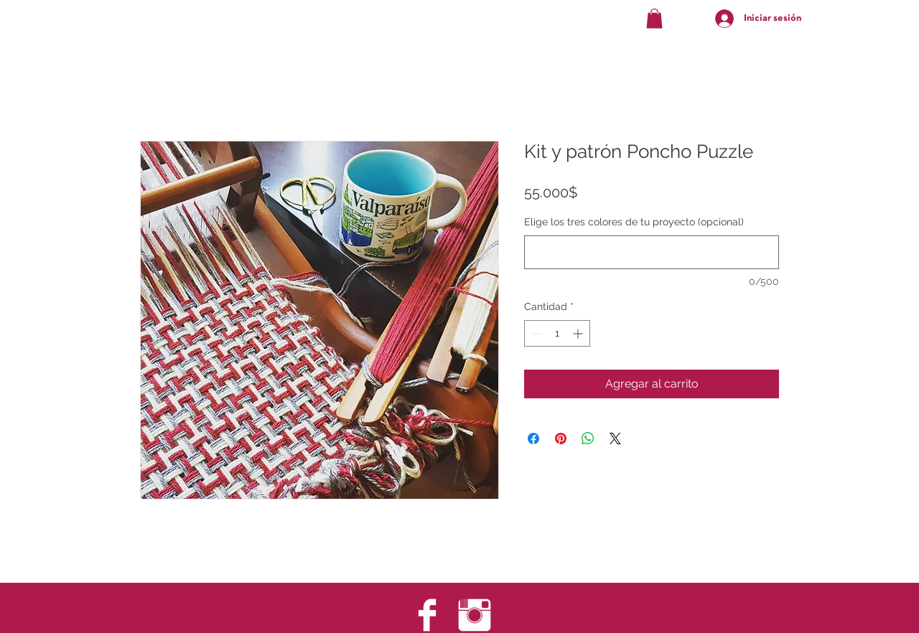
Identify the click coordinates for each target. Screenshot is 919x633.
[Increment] (579, 333)
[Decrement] (535, 333)
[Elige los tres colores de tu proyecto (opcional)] (651, 252)
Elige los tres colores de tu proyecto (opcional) (634, 222)
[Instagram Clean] (474, 615)
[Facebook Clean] (427, 615)
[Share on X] (615, 438)
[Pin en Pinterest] (560, 438)
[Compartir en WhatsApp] (588, 438)
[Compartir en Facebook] (533, 438)
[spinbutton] (557, 333)
